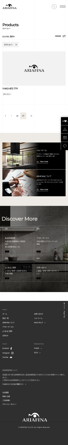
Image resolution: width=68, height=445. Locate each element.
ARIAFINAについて (8, 322)
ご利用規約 (6, 400)
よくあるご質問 (7, 331)
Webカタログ (38, 322)
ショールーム (38, 318)
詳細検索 (60, 36)
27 (23, 116)
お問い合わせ (38, 314)
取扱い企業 (6, 396)
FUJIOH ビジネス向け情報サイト (12, 384)
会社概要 (5, 392)
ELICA (36, 352)
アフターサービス (8, 327)
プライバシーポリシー (9, 404)
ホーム (4, 314)
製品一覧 (5, 318)
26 (17, 116)
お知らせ (5, 335)
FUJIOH (36, 348)
